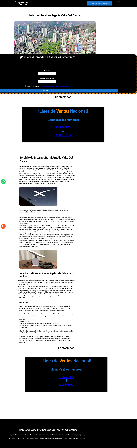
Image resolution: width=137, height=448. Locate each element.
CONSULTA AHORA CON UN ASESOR (99, 3)
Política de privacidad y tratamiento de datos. (54, 86)
